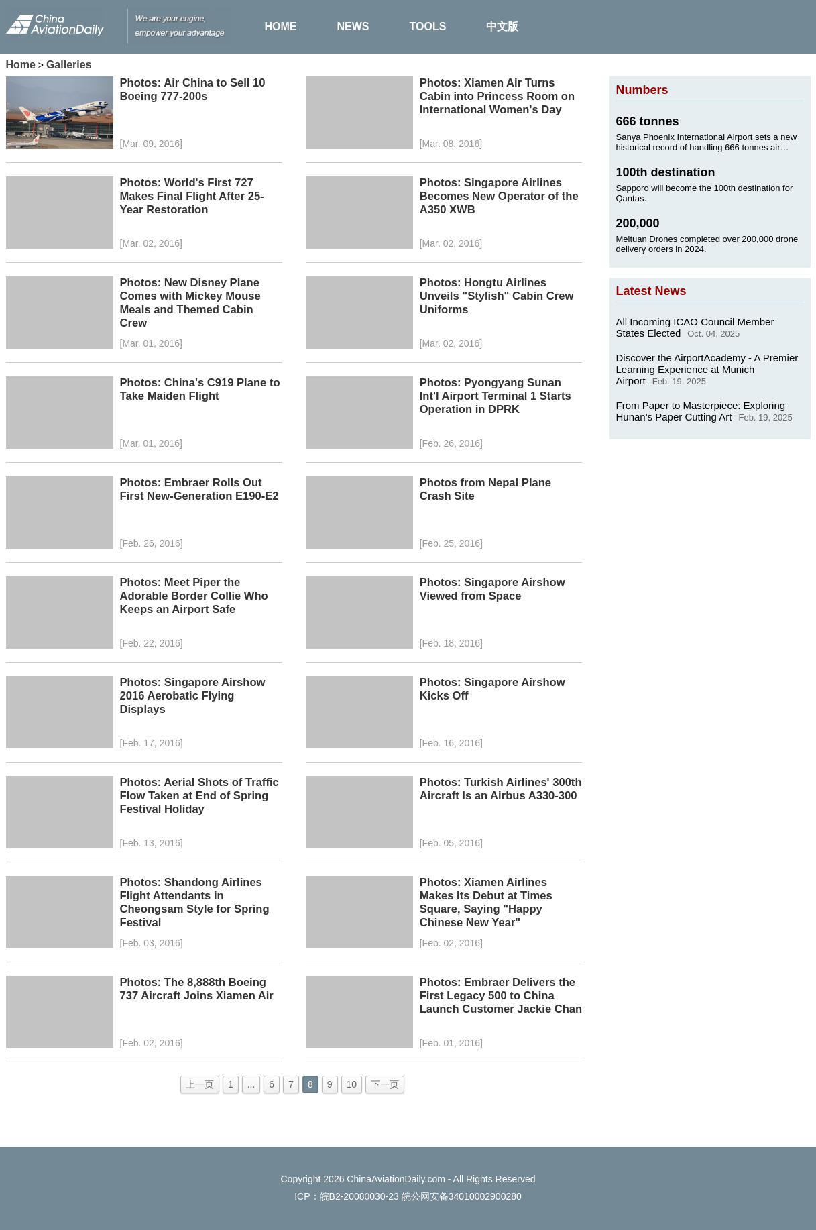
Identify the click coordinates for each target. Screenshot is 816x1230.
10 (352, 1084)
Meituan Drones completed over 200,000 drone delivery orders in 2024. (707, 244)
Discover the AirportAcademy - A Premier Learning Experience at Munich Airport (707, 369)
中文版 (502, 26)
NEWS (353, 26)
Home (21, 64)
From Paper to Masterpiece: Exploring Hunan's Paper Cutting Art (701, 411)
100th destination (665, 172)
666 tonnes (647, 121)
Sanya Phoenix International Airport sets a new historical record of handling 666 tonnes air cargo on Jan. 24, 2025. (706, 142)
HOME (281, 26)
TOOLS (428, 26)
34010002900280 (485, 1196)
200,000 (638, 223)
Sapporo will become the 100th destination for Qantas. (704, 193)
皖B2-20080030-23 (359, 1196)
